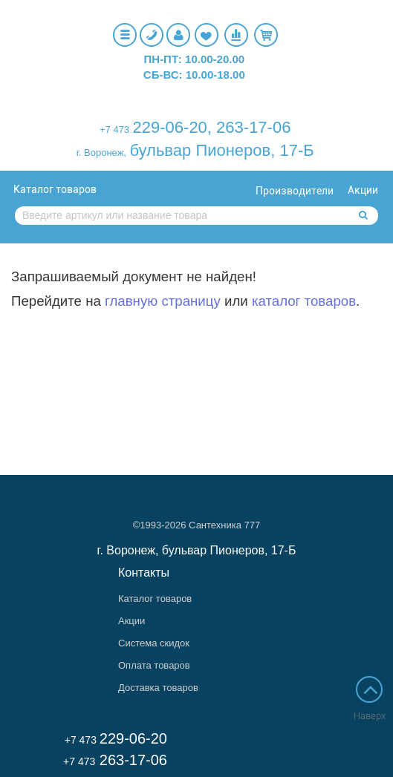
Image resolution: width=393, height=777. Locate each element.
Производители (295, 191)
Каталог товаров (55, 189)
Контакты (143, 572)
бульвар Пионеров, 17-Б (221, 150)
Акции (363, 190)
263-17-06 (253, 127)
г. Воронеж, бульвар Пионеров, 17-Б (196, 550)
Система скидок (153, 643)
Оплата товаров (154, 665)
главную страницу (163, 301)
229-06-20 (170, 127)
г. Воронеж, (101, 152)
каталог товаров (304, 301)
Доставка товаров (158, 687)
